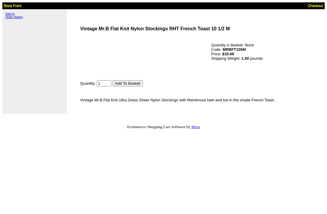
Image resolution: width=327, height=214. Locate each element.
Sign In (10, 13)
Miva (195, 127)
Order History (14, 17)
